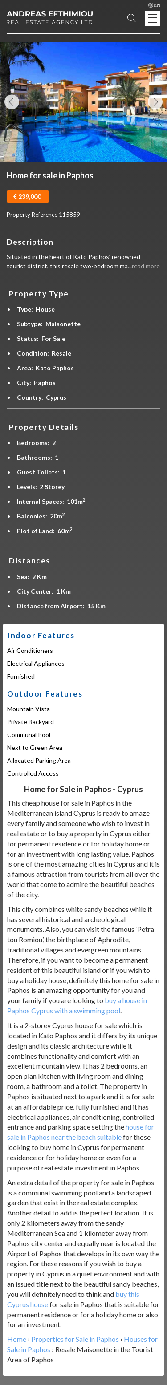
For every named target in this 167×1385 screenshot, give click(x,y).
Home (16, 1339)
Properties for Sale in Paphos (75, 1339)
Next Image (155, 102)
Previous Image (11, 102)
